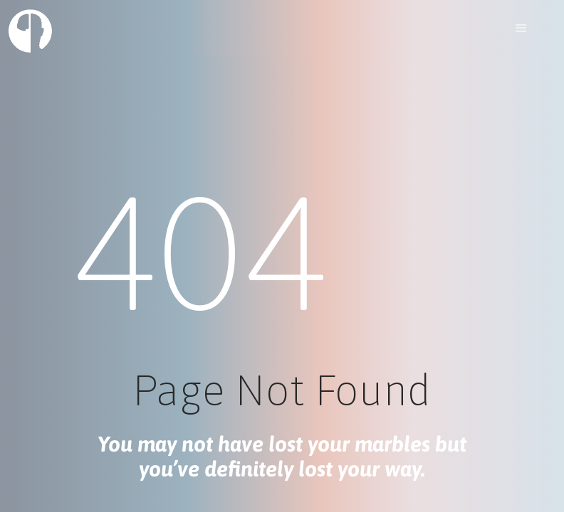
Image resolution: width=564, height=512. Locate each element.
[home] (30, 30)
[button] (521, 28)
